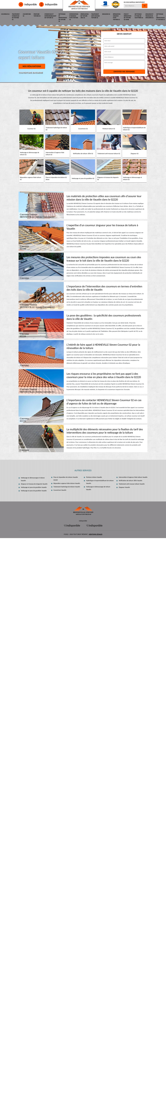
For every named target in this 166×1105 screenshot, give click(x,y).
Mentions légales (95, 534)
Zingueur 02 (106, 14)
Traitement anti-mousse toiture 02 (95, 15)
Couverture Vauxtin (60, 490)
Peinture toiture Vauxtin (94, 477)
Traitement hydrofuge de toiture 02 (16, 16)
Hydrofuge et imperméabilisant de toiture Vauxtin (100, 482)
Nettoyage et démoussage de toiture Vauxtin (98, 488)
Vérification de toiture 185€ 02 (84, 15)
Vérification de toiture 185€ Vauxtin (130, 481)
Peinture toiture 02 (37, 15)
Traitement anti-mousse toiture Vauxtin (132, 484)
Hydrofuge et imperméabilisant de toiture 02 (50, 15)
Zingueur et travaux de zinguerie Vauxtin (34, 484)
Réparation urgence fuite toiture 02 (116, 16)
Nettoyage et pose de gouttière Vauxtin (34, 487)
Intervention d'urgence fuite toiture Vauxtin (133, 477)
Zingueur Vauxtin (124, 487)
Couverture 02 (27, 15)
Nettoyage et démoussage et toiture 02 (160, 16)
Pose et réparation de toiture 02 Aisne (127, 16)
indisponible (28, 4)
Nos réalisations (32, 66)
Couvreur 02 (5, 14)
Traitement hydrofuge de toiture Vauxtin (67, 487)
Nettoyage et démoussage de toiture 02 (63, 17)
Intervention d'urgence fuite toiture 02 (73, 16)
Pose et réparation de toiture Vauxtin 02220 (66, 478)
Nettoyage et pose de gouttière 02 (139, 15)
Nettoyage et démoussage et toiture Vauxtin (33, 479)
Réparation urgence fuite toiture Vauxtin (67, 483)
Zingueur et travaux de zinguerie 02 (149, 15)
